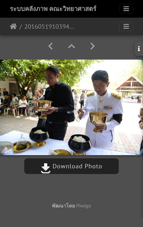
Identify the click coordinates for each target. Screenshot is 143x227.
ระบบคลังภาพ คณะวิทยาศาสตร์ (53, 9)
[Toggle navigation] (126, 9)
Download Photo (71, 166)
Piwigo (83, 205)
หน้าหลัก (13, 26)
